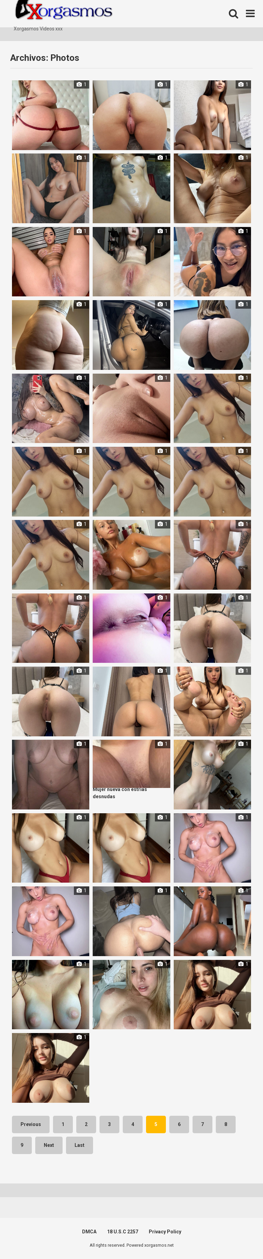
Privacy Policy (165, 1231)
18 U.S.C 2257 (122, 1231)
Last (79, 1145)
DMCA (89, 1231)
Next (49, 1145)
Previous (31, 1124)
